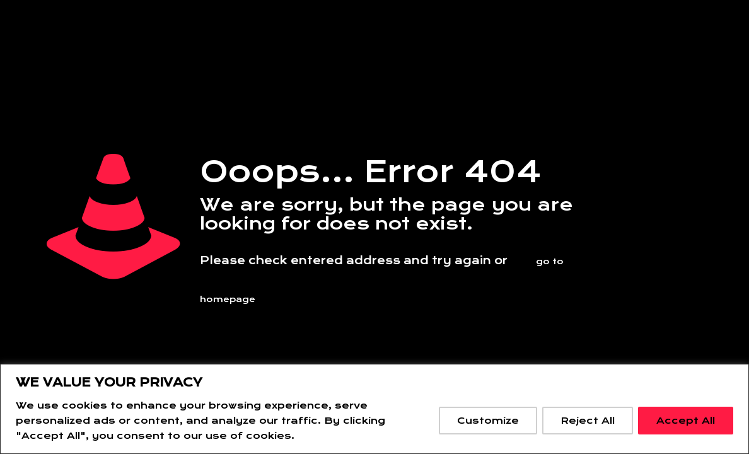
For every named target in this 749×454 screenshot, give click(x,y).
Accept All (685, 420)
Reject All (587, 420)
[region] (374, 409)
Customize (488, 420)
